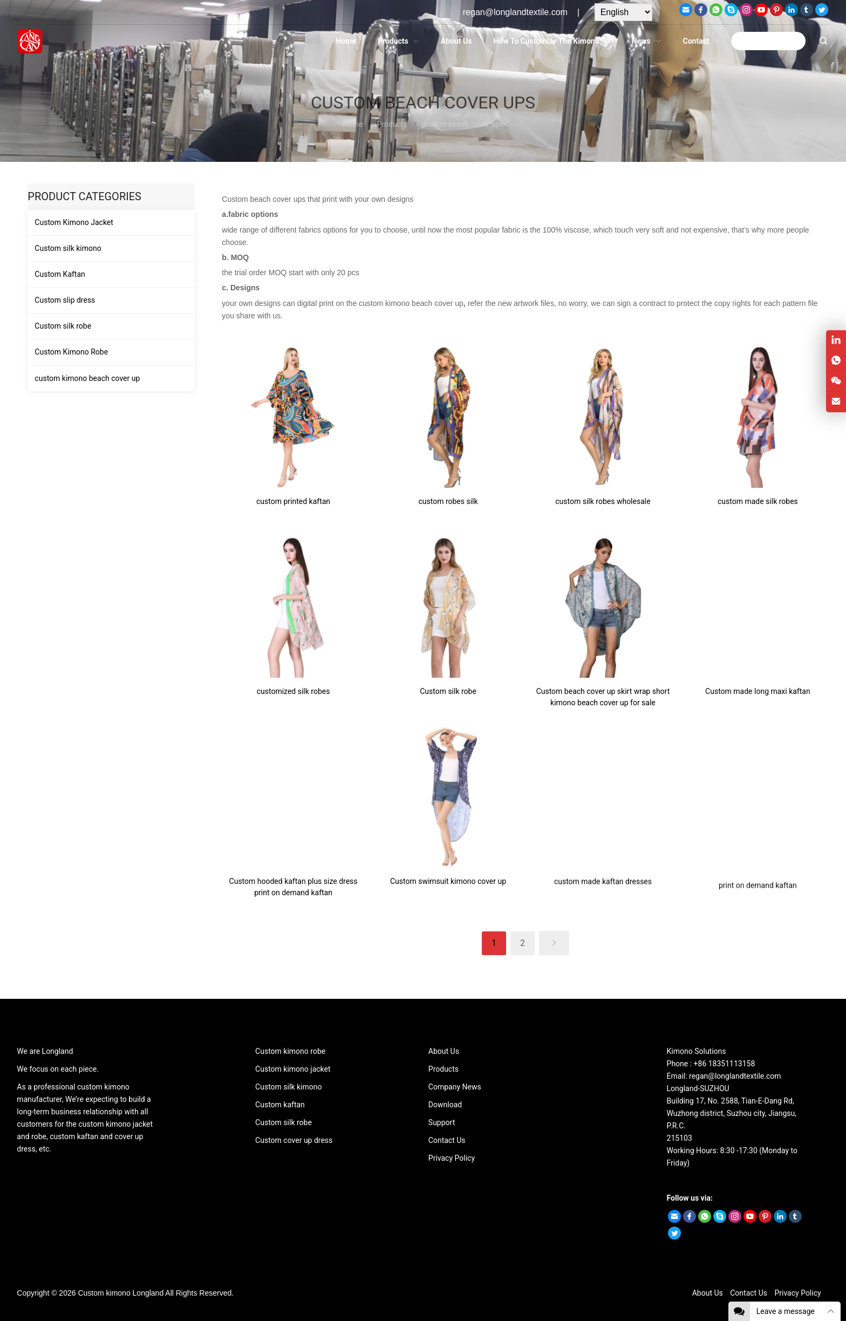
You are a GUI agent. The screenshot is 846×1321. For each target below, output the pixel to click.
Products (443, 1069)
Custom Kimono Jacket (74, 222)
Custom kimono (104, 1293)
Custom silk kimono (68, 248)
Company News (454, 1086)
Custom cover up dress (293, 1140)
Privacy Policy (451, 1158)
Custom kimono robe (290, 1051)
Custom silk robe (63, 326)
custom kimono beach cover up (87, 378)
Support (441, 1122)
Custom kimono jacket (292, 1069)
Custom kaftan (280, 1104)
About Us (443, 1051)
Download (445, 1104)
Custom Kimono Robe (71, 352)
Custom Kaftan (60, 274)
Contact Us (447, 1140)
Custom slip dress (65, 300)
